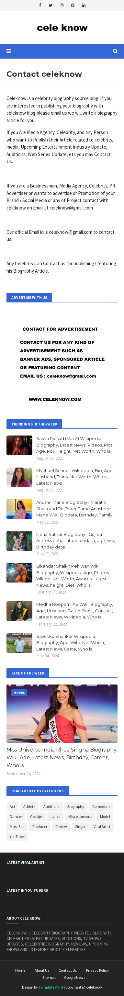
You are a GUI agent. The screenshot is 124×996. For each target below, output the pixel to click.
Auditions (51, 806)
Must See (17, 826)
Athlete (29, 806)
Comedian (101, 806)
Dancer (16, 816)
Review (61, 826)
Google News (74, 977)
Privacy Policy (97, 970)
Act (12, 806)
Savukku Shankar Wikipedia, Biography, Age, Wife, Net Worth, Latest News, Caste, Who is (70, 642)
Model (105, 816)
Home (20, 970)
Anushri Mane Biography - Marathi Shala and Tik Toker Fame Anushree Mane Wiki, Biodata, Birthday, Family (74, 508)
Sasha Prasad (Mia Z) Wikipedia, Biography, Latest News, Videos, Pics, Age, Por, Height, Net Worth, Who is (74, 445)
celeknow (94, 987)
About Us (42, 970)
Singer (80, 826)
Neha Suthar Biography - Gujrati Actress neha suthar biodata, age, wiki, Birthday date (76, 540)
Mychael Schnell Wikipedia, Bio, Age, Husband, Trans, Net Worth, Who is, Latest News (75, 477)
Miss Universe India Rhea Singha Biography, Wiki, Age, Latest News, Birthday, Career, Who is (61, 757)
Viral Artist (102, 826)
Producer (39, 826)
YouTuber (17, 836)
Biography (75, 806)
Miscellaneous (80, 816)
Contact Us (68, 970)
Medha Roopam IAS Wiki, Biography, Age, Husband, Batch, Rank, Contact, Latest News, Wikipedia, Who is (74, 610)
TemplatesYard (51, 987)
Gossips (36, 816)
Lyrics (55, 816)
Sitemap (49, 977)
